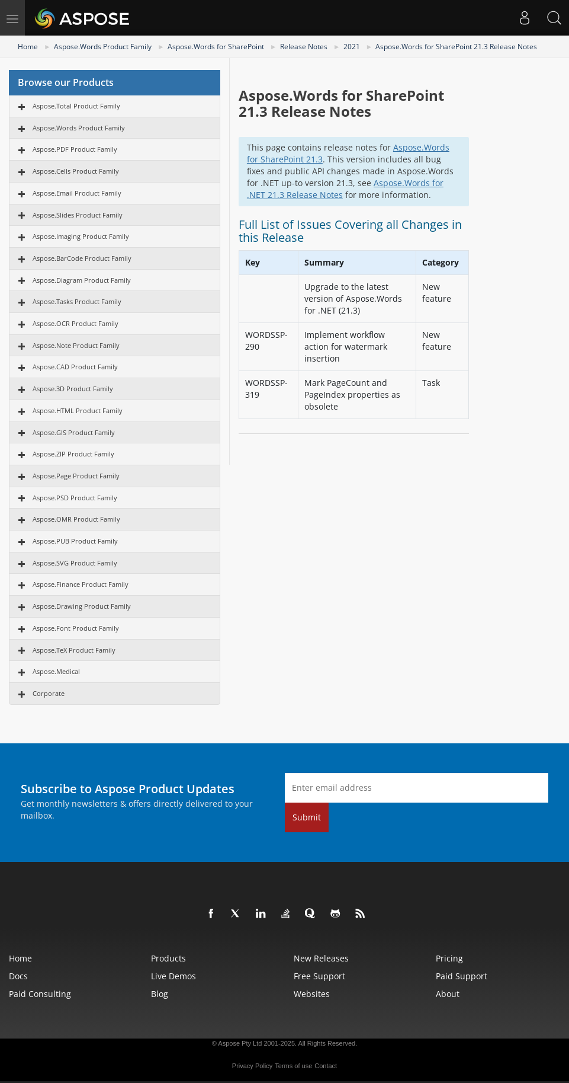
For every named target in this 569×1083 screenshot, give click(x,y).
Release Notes (303, 46)
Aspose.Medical (56, 671)
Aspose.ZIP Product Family (73, 453)
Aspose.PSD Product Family (75, 497)
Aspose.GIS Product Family (74, 432)
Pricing (449, 958)
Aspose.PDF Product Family (75, 149)
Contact (325, 1065)
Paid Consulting (40, 993)
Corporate (49, 693)
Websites (312, 993)
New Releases (321, 958)
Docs (18, 976)
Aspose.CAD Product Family (75, 366)
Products (168, 958)
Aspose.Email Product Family (77, 193)
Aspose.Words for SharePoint (216, 46)
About (447, 993)
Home (28, 46)
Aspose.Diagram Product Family (82, 280)
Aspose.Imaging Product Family (81, 236)
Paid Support (461, 976)
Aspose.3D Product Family (73, 388)
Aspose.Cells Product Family (76, 171)
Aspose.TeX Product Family (74, 650)
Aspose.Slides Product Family (78, 214)
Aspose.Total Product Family (76, 105)
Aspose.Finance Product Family (80, 584)
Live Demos (173, 976)
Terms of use (293, 1065)
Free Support (319, 976)
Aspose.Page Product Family (76, 475)
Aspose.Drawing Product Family (82, 606)
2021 (351, 46)
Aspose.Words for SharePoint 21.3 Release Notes (456, 46)
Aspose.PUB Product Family (75, 540)
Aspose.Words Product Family (103, 46)
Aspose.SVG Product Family (75, 562)
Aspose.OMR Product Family (76, 519)
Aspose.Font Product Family (76, 628)
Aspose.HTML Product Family (78, 410)
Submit (306, 817)
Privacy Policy (252, 1065)
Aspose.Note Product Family (76, 345)
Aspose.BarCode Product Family (82, 258)
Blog (159, 993)
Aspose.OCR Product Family (75, 323)
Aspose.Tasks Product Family (77, 301)
